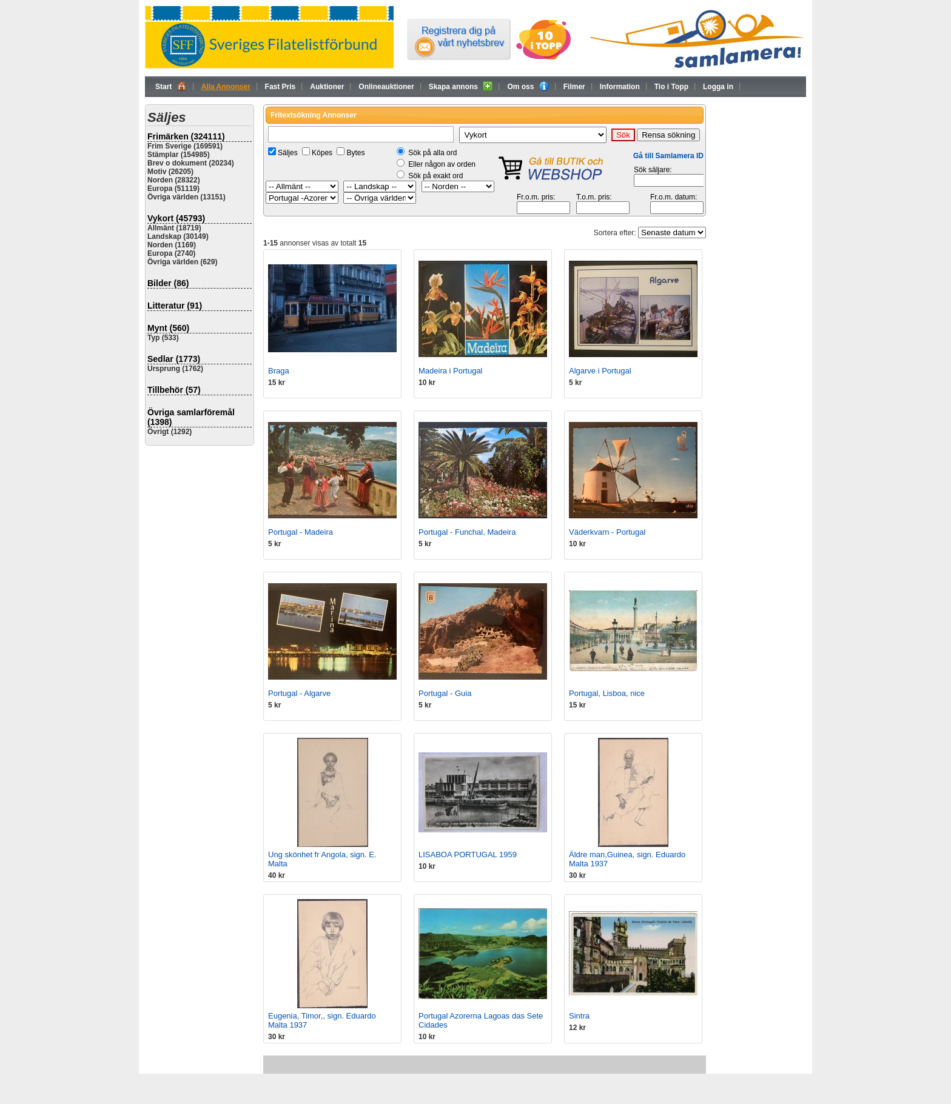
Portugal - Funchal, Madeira (467, 532)
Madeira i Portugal (450, 370)
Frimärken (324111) (186, 136)
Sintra (579, 1015)
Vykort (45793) (176, 218)
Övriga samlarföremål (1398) (191, 417)
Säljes (288, 153)
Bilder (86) (168, 283)
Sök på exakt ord (435, 176)
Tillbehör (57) (174, 390)
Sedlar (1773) (173, 359)
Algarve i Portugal (600, 370)
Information (620, 86)
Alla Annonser (225, 86)
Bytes (355, 153)
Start (171, 86)
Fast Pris (280, 86)
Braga (278, 370)
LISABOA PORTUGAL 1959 (467, 854)
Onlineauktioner (386, 86)
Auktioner (327, 86)
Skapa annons (461, 86)
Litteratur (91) (174, 305)
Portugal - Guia (444, 693)
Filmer (574, 86)
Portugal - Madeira (300, 532)
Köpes (322, 153)
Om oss (527, 86)
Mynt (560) (168, 328)
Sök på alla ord (432, 153)
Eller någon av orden (442, 164)
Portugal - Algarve (299, 693)
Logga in (718, 86)
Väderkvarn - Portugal (607, 532)
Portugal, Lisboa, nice (607, 693)
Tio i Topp (671, 86)
